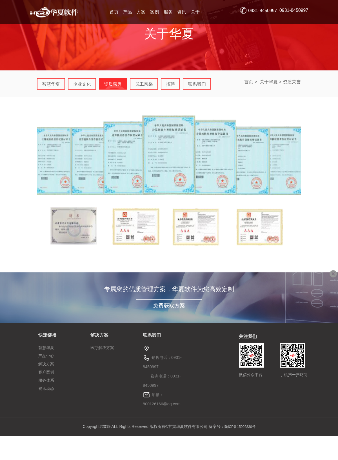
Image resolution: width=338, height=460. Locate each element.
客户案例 (46, 372)
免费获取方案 (169, 305)
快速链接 (47, 335)
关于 (195, 12)
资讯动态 (46, 388)
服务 (168, 12)
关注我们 (248, 336)
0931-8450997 (262, 10)
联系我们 (152, 335)
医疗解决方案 (102, 347)
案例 (154, 12)
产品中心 (46, 356)
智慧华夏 (46, 347)
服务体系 (46, 380)
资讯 (181, 12)
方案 (141, 12)
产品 (127, 12)
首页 (114, 12)
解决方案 (46, 364)
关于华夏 (269, 81)
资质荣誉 (292, 81)
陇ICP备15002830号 (239, 427)
